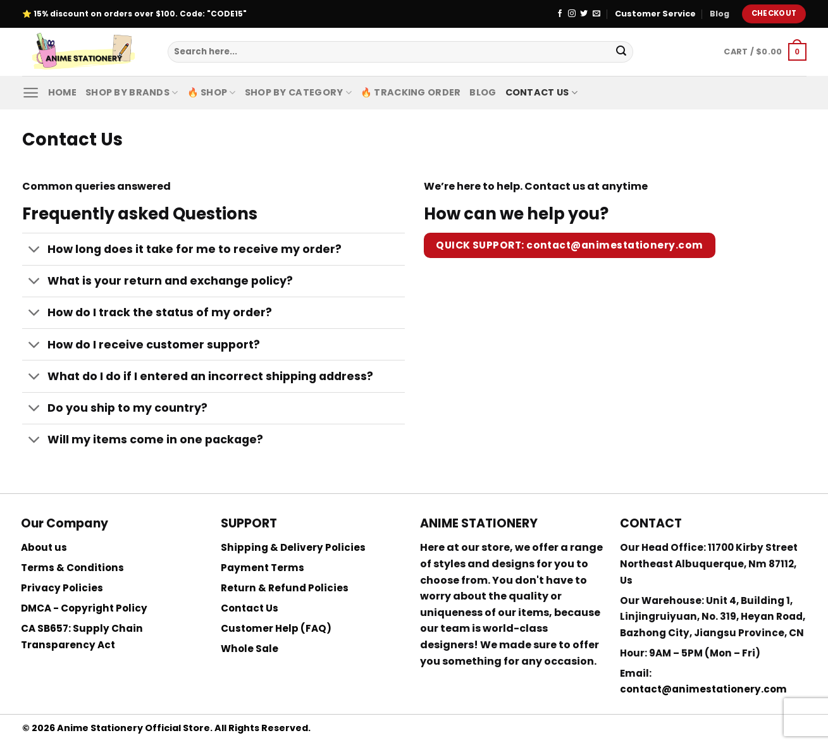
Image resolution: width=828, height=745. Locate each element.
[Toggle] (34, 250)
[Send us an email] (596, 13)
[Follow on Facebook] (560, 13)
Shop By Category (298, 92)
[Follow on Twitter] (584, 13)
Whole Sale (249, 648)
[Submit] (621, 52)
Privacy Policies (62, 587)
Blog (719, 13)
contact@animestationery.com (703, 689)
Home (62, 92)
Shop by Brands (131, 92)
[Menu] (30, 92)
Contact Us (541, 92)
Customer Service (655, 13)
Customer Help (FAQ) (276, 628)
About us (44, 547)
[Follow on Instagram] (572, 13)
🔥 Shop (211, 92)
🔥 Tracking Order (411, 92)
